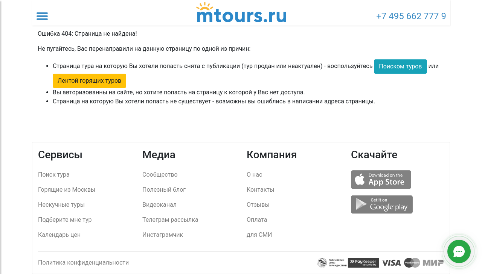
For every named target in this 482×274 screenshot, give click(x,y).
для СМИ (259, 234)
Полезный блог (164, 189)
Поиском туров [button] (400, 66)
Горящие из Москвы (66, 189)
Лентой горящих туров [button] (89, 80)
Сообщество (160, 174)
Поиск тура (54, 174)
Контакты (260, 189)
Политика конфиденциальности (83, 262)
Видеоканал (159, 204)
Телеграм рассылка (170, 219)
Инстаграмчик (162, 234)
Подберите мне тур (65, 219)
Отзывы (258, 204)
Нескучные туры (61, 204)
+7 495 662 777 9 (411, 16)
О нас (254, 174)
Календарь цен (59, 234)
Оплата (257, 219)
